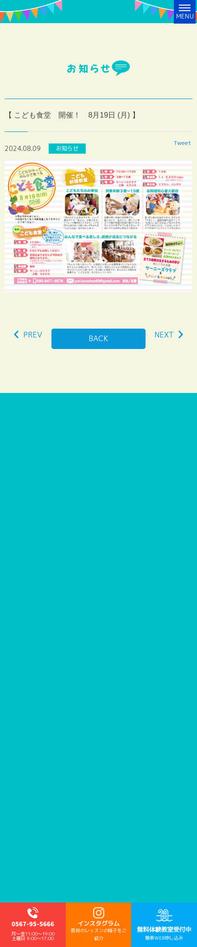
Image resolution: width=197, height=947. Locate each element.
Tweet (182, 143)
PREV (28, 335)
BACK (98, 338)
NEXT (168, 335)
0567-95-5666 (33, 924)
